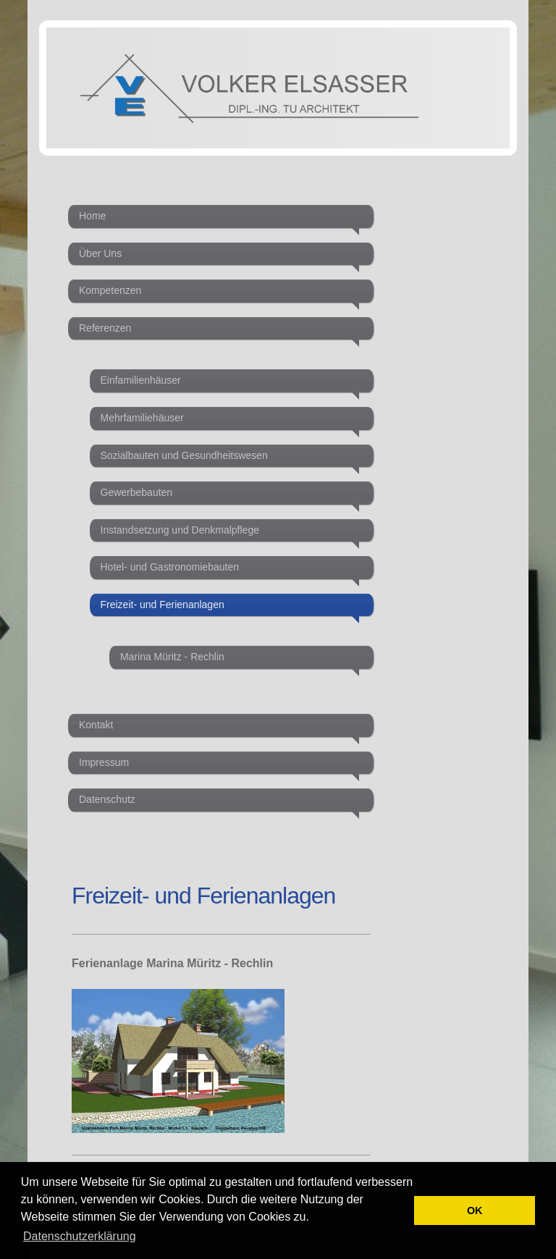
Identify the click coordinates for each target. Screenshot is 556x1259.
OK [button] (475, 1210)
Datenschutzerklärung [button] (79, 1236)
